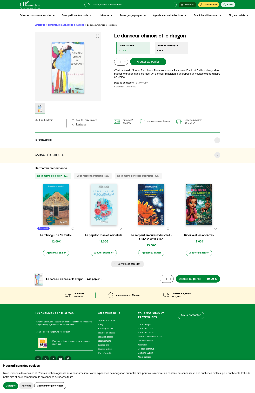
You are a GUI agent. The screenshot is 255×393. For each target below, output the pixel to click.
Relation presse (105, 336)
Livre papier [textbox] (93, 279)
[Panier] (228, 4)
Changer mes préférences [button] (50, 385)
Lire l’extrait (44, 120)
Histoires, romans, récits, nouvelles (66, 25)
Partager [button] (79, 124)
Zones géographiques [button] (131, 15)
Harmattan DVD (146, 328)
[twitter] (45, 359)
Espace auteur (105, 349)
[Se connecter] (208, 4)
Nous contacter (191, 315)
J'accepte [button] (11, 385)
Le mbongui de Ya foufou (56, 235)
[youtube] (60, 359)
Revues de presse (106, 332)
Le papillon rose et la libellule (103, 235)
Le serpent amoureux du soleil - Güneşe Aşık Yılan (151, 237)
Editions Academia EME (150, 336)
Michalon (142, 344)
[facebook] (68, 359)
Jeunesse (131, 87)
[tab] (133, 48)
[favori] (73, 229)
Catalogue (40, 25)
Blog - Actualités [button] (237, 15)
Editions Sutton (145, 352)
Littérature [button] (104, 15)
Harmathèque (144, 324)
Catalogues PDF (106, 328)
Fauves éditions (145, 340)
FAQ (100, 324)
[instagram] (38, 359)
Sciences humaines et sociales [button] (36, 15)
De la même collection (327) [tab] (52, 176)
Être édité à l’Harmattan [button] (206, 15)
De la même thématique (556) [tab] (92, 176)
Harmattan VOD (146, 332)
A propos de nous (106, 320)
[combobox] (95, 279)
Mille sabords (144, 357)
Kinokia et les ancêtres (199, 235)
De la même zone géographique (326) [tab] (138, 176)
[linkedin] (53, 359)
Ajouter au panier (148, 61)
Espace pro (103, 345)
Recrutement (104, 340)
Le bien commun (146, 348)
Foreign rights (105, 353)
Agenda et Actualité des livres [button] (168, 15)
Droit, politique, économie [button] (75, 15)
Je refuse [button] (26, 385)
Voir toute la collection (129, 264)
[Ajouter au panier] (56, 253)
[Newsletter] (187, 4)
